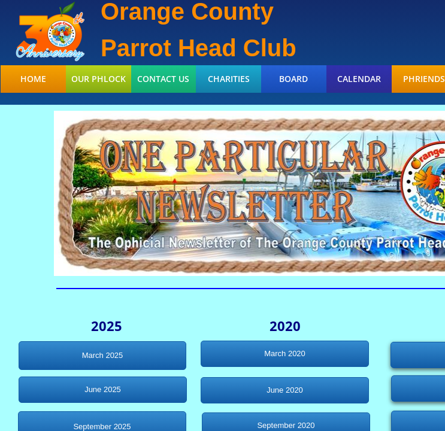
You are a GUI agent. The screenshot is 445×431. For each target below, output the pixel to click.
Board (293, 79)
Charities (229, 79)
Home (33, 79)
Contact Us (163, 79)
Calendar (359, 79)
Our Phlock (98, 79)
